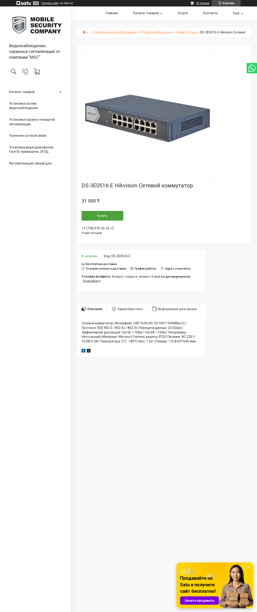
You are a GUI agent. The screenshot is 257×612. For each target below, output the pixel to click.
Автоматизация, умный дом (30, 163)
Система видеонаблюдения (116, 32)
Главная (112, 13)
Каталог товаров (22, 92)
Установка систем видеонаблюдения (23, 106)
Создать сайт (50, 3)
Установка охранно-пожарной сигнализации (32, 122)
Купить (102, 216)
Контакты (210, 13)
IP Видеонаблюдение (156, 32)
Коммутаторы (186, 32)
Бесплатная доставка (101, 264)
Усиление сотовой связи (27, 135)
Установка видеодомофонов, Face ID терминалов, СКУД (31, 149)
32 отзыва (202, 3)
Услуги (183, 13)
